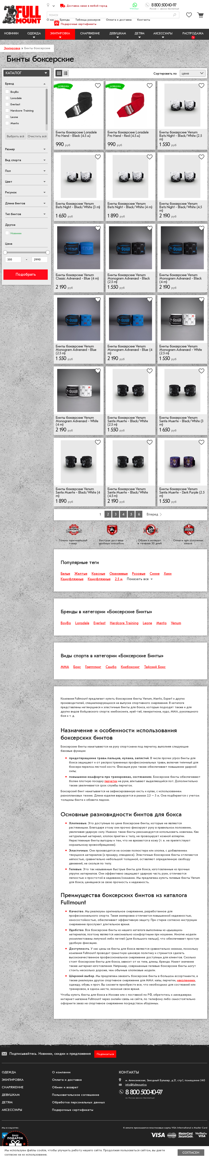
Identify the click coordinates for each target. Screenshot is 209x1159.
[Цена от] (13, 260)
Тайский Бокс (155, 667)
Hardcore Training (124, 623)
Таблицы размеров (87, 19)
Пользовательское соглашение (75, 1095)
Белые (65, 574)
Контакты (143, 19)
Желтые (80, 574)
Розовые (138, 574)
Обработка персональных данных (78, 1102)
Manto (161, 623)
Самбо (111, 667)
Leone (147, 623)
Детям (139, 33)
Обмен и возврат (65, 1087)
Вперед (152, 514)
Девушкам (117, 33)
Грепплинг (93, 667)
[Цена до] (40, 260)
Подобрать (26, 274)
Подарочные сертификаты (78, 24)
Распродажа (193, 33)
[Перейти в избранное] (189, 15)
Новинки (11, 33)
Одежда (34, 33)
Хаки (168, 574)
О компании (61, 1072)
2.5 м (119, 579)
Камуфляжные (72, 579)
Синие (155, 574)
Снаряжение (90, 33)
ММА (65, 667)
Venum (176, 623)
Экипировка (60, 33)
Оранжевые (118, 574)
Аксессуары (162, 33)
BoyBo (66, 623)
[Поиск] (174, 15)
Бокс (77, 667)
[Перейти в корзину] (200, 15)
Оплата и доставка (119, 19)
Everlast (100, 623)
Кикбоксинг (130, 667)
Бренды (65, 19)
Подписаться (105, 1054)
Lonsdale (82, 623)
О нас (50, 19)
